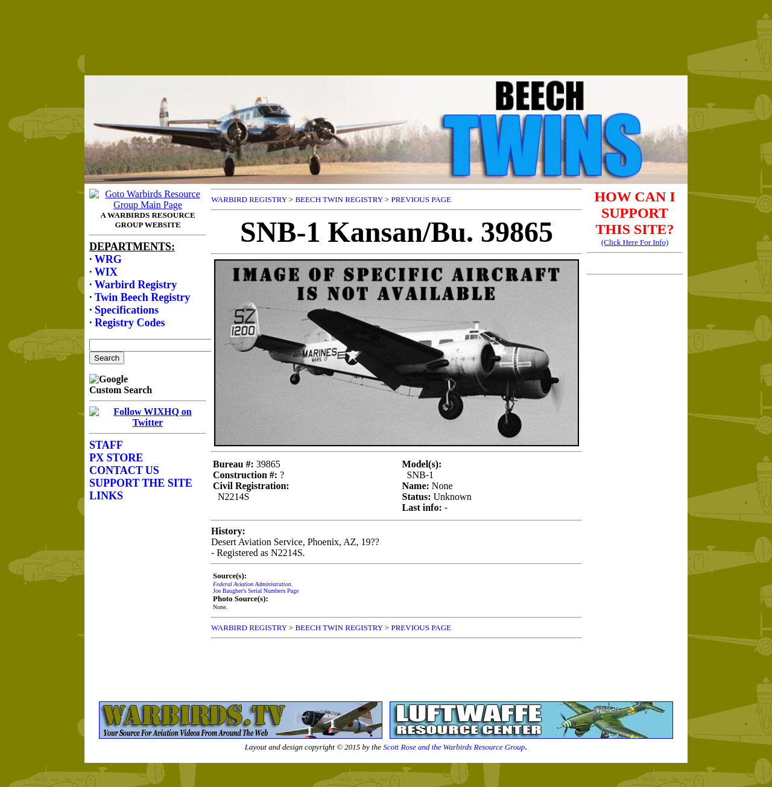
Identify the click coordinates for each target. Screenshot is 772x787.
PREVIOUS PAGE (421, 199)
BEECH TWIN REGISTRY (338, 199)
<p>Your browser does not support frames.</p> (386, 50)
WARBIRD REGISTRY (249, 199)
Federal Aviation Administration (252, 584)
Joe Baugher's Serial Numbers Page (256, 590)
